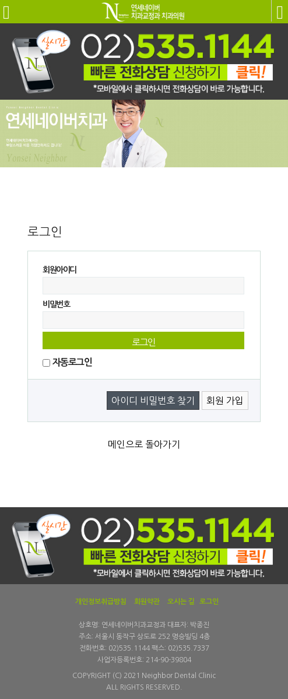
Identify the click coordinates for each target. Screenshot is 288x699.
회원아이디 (59, 270)
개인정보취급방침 (101, 601)
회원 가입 (225, 400)
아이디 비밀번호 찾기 (153, 400)
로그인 (209, 601)
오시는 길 (181, 601)
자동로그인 (72, 362)
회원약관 (147, 601)
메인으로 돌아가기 (144, 444)
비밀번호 (56, 304)
